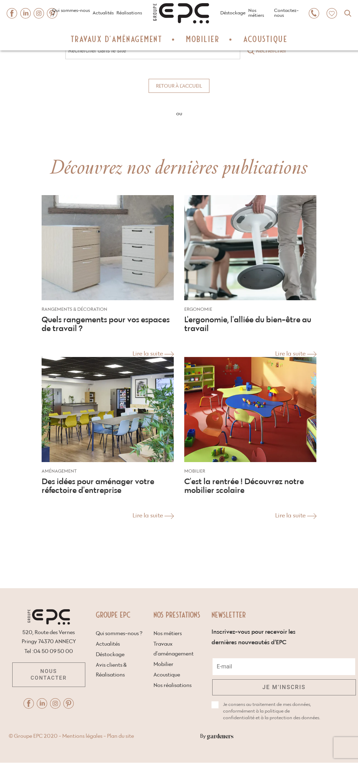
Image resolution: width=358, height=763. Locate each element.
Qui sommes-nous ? (71, 13)
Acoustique (265, 38)
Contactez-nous (286, 13)
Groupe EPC (113, 614)
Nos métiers (256, 13)
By (303, 736)
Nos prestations (176, 614)
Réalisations (129, 13)
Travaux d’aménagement (117, 38)
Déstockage (232, 13)
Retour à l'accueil (179, 86)
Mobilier (203, 38)
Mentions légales (169, 736)
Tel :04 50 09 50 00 (48, 651)
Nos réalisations (172, 685)
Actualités (103, 13)
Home (159, 2)
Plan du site (207, 736)
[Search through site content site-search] (152, 50)
